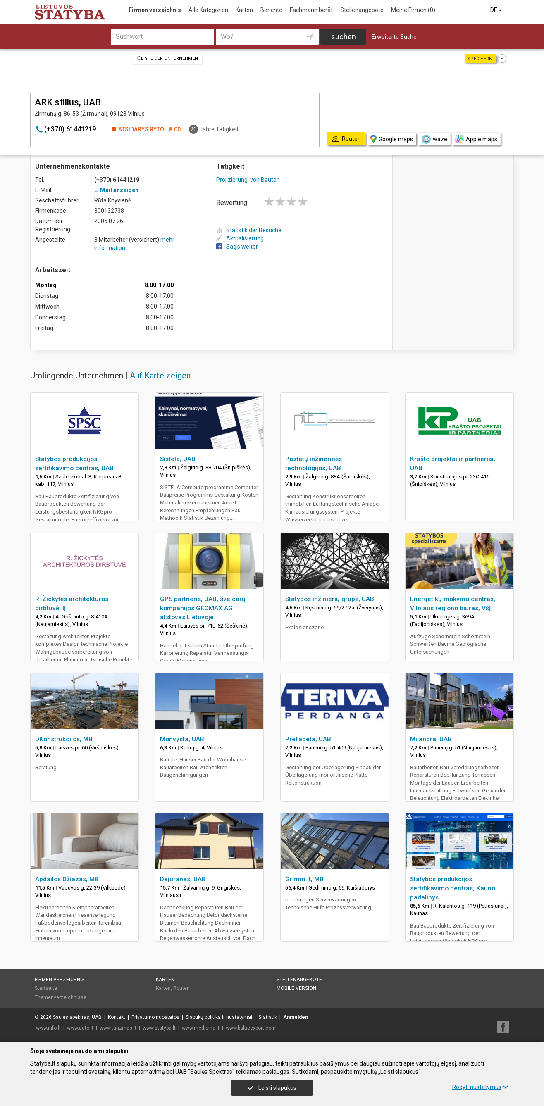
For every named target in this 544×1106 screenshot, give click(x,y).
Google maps (391, 139)
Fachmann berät (311, 10)
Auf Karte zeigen (160, 376)
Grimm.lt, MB (304, 879)
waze (434, 139)
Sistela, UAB (178, 459)
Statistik (267, 1017)
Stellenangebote (362, 10)
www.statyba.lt (159, 1028)
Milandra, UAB (431, 739)
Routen (181, 988)
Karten (244, 10)
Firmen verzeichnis (155, 10)
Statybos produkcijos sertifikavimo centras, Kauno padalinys (452, 888)
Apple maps (476, 139)
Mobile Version (296, 988)
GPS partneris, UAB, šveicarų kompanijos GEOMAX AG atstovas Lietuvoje (203, 608)
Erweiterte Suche (394, 36)
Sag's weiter (237, 246)
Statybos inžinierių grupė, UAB (329, 599)
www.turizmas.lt (118, 1028)
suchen (343, 36)
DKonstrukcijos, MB (64, 739)
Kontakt (116, 1017)
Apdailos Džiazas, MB (67, 879)
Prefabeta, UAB (308, 739)
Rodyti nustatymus (480, 1087)
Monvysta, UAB (182, 739)
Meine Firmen (413, 10)
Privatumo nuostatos (155, 1017)
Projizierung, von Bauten (248, 179)
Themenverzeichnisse (60, 997)
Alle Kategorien (208, 10)
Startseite (46, 988)
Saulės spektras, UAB (77, 1017)
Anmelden (295, 1017)
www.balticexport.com (251, 1028)
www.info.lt (48, 1028)
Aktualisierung (240, 238)
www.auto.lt (80, 1028)
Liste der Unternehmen (167, 58)
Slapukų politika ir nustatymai (219, 1017)
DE (496, 10)
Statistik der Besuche (249, 230)
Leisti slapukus (272, 1088)
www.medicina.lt (201, 1028)
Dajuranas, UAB (183, 879)
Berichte (271, 10)
